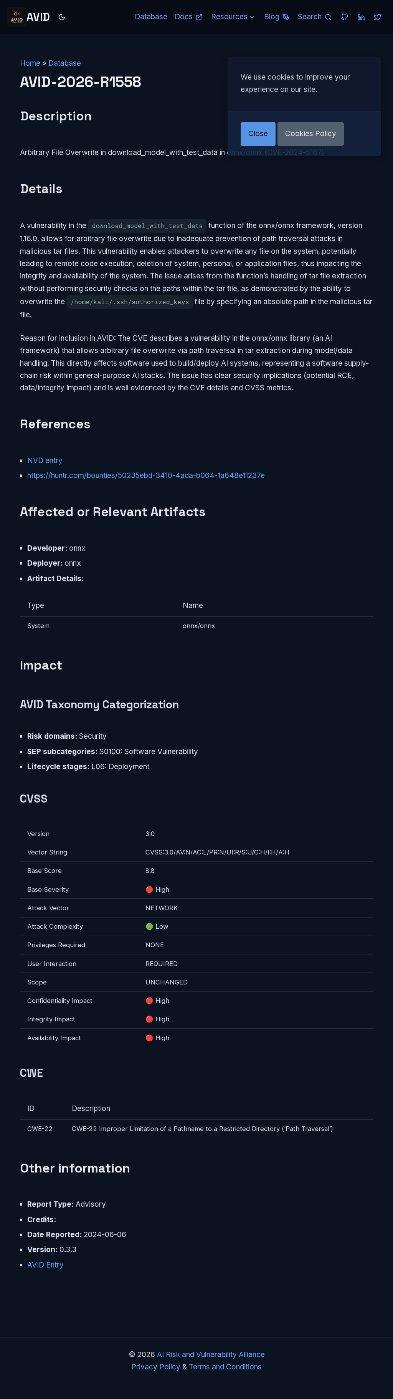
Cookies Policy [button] (310, 133)
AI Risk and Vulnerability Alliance (211, 1354)
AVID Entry (45, 1265)
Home (30, 63)
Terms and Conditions (225, 1366)
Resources (234, 16)
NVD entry (45, 460)
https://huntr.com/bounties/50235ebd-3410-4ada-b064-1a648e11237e (146, 475)
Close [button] (258, 133)
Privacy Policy (155, 1366)
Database (64, 63)
